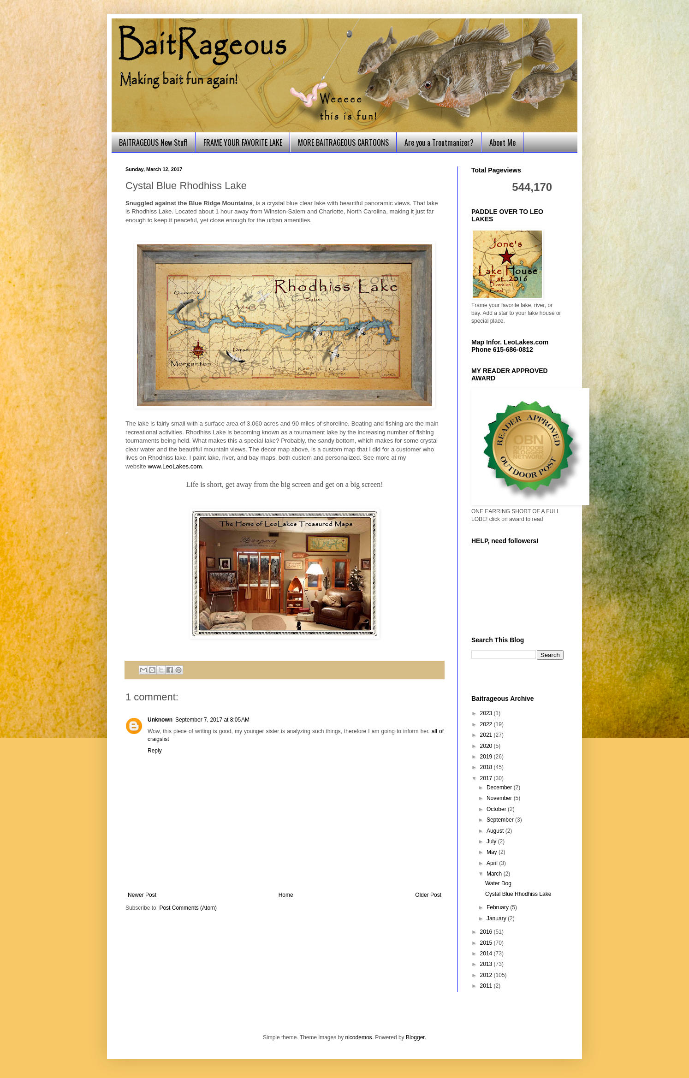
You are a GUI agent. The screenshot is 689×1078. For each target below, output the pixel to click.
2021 (487, 735)
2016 (487, 932)
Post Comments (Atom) (188, 908)
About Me (502, 142)
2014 (487, 953)
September (501, 820)
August (496, 831)
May (493, 852)
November (500, 798)
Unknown (160, 720)
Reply (155, 750)
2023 (487, 713)
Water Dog (498, 883)
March (495, 874)
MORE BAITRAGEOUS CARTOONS (343, 142)
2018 (487, 767)
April (493, 863)
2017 (487, 778)
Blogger (415, 1037)
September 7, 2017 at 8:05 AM (212, 720)
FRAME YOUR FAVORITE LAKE (242, 142)
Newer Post (142, 895)
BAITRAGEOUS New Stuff (153, 142)
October (497, 809)
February (498, 907)
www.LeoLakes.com (175, 466)
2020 (487, 746)
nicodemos (358, 1037)
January (497, 918)
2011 (487, 986)
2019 (487, 756)
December (500, 787)
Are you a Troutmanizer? (439, 142)
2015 (487, 943)
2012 (487, 975)
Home (286, 895)
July (492, 841)
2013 (487, 964)
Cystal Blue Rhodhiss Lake (518, 894)
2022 (487, 724)
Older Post (428, 895)
